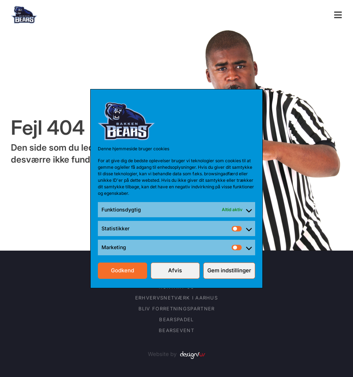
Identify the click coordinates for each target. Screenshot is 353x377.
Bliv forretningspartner (176, 308)
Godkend (122, 270)
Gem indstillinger (229, 270)
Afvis (175, 270)
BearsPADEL (176, 319)
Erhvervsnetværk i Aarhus (176, 298)
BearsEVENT (176, 330)
